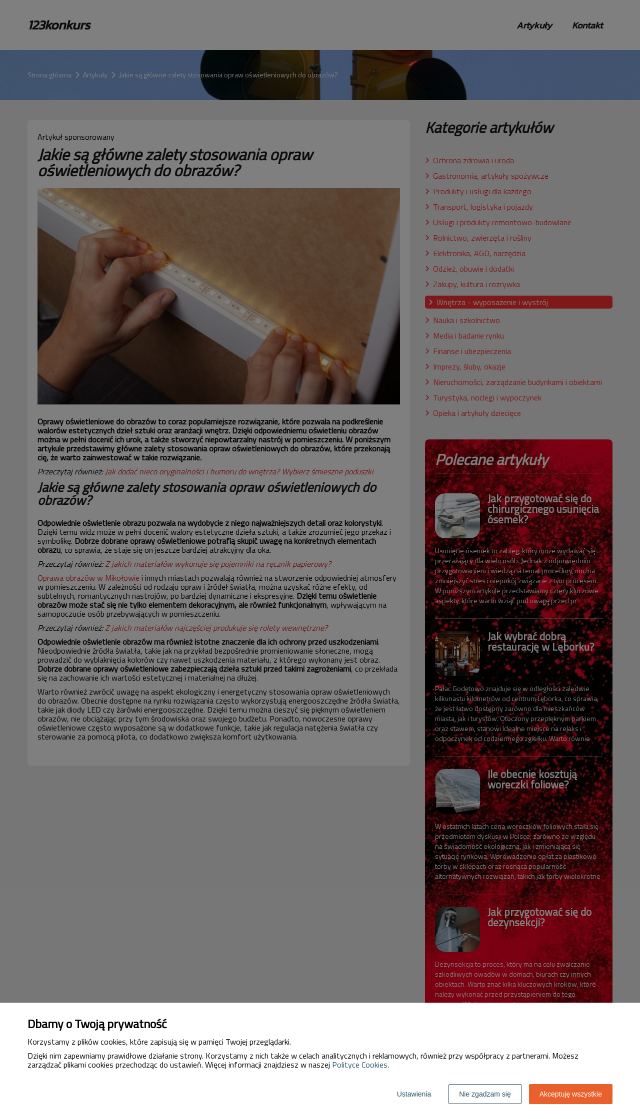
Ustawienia (414, 1094)
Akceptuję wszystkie (571, 1094)
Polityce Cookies (360, 1065)
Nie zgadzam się (485, 1094)
